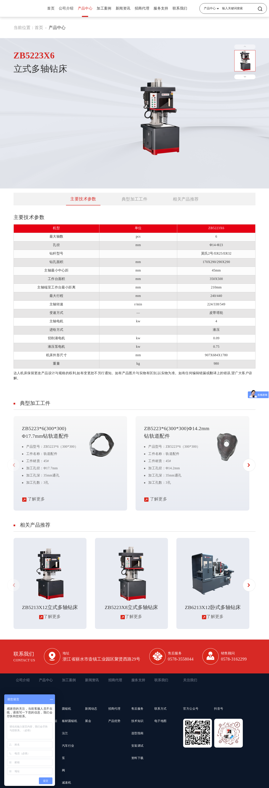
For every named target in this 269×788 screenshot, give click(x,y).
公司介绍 (66, 8)
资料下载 (137, 758)
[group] (50, 583)
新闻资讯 (123, 8)
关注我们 (190, 680)
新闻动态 (91, 708)
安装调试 (137, 745)
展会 (88, 721)
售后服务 (137, 708)
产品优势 (114, 721)
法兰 (65, 733)
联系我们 (180, 8)
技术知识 (137, 721)
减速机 (66, 782)
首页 (51, 8)
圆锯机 (66, 708)
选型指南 (137, 733)
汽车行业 (68, 745)
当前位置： (24, 27)
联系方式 (160, 708)
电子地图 (160, 721)
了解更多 (33, 499)
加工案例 (104, 8)
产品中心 (85, 8)
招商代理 (142, 8)
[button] (249, 465)
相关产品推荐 (186, 199)
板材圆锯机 (69, 721)
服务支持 (161, 8)
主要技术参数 (83, 199)
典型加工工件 (134, 199)
